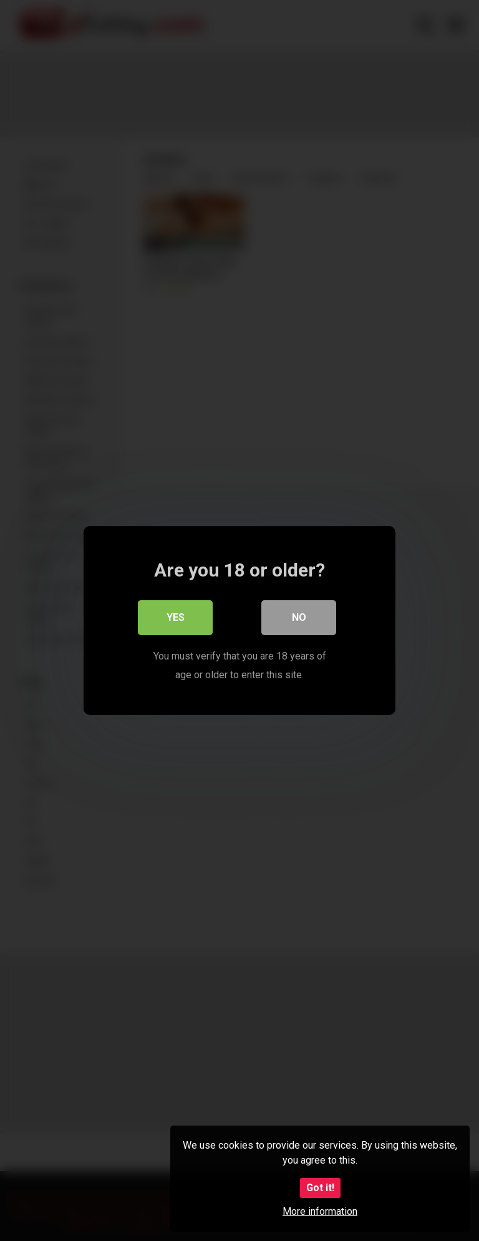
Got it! (320, 1188)
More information (320, 1211)
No (299, 617)
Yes (176, 617)
